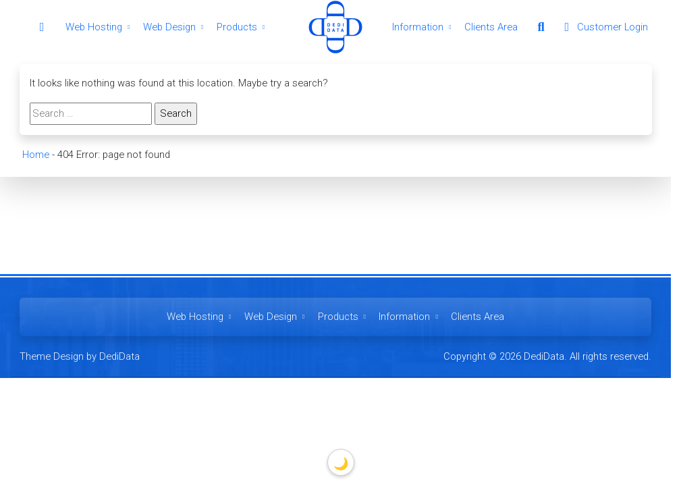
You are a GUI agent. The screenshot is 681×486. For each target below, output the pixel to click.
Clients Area (491, 27)
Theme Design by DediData (80, 356)
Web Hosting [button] (99, 27)
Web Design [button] (175, 27)
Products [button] (242, 27)
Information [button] (423, 27)
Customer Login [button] (603, 27)
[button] (540, 27)
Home (35, 154)
